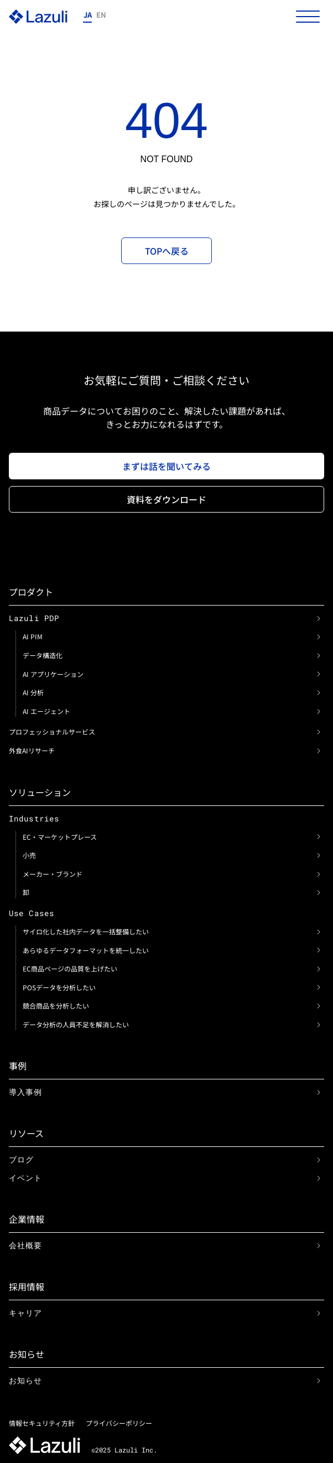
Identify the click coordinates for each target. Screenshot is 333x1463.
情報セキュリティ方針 (42, 1423)
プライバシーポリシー (119, 1423)
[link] (318, 618)
